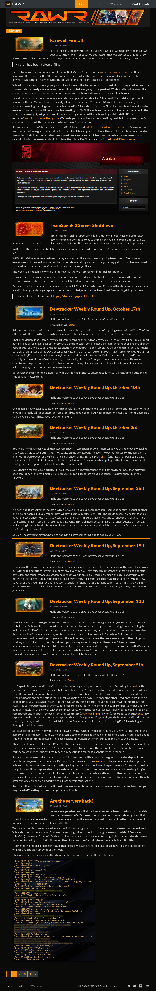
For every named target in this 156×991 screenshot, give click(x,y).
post (134, 686)
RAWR (18, 4)
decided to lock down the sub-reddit (108, 127)
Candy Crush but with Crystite (41, 118)
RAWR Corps (35, 986)
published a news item (114, 72)
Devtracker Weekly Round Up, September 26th (98, 488)
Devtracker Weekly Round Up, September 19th (98, 545)
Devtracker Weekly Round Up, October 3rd (94, 427)
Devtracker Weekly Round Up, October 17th (95, 309)
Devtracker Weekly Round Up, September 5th (96, 664)
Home (81, 4)
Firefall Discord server (123, 139)
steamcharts (101, 761)
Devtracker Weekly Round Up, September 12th (98, 601)
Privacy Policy (111, 986)
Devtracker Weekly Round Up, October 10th (95, 387)
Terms (102, 986)
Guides (20, 986)
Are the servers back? (72, 801)
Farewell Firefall (66, 40)
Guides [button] (96, 4)
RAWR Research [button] (141, 4)
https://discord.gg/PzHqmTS (73, 296)
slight (104, 456)
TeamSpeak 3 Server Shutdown (81, 225)
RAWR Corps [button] (116, 4)
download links (90, 713)
